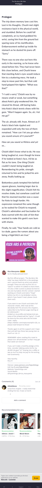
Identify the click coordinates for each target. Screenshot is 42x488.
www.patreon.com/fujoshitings (26, 365)
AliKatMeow (12, 386)
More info (4, 479)
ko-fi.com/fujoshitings (20, 367)
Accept (36, 478)
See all (37, 382)
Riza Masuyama (13, 271)
